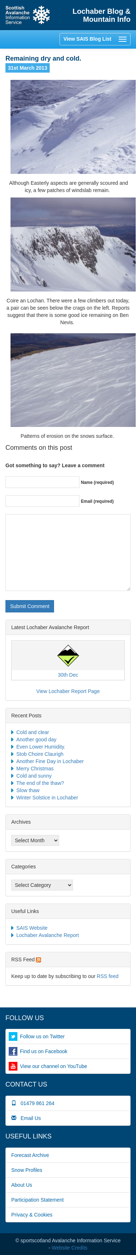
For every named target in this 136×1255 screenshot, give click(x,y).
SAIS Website (32, 928)
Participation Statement (37, 1200)
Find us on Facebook (43, 1051)
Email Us (26, 1118)
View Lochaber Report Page (68, 691)
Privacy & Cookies (32, 1215)
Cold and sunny (33, 776)
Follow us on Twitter (42, 1036)
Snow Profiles (26, 1170)
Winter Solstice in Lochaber (47, 797)
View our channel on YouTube (53, 1066)
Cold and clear (32, 732)
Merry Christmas (35, 768)
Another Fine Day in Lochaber (50, 761)
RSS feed (108, 976)
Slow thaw (28, 790)
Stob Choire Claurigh (39, 754)
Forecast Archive (30, 1155)
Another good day (36, 739)
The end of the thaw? (40, 783)
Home (27, 15)
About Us (21, 1185)
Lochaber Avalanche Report (47, 935)
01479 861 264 (32, 1103)
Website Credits (70, 1248)
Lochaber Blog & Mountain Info (102, 15)
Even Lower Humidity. (40, 747)
